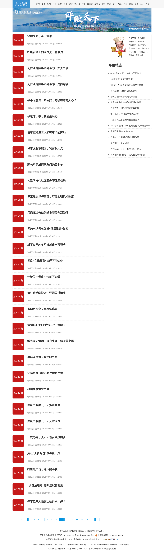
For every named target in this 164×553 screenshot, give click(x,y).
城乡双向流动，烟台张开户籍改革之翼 (50, 341)
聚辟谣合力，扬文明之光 (42, 357)
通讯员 (77, 4)
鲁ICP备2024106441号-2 (84, 535)
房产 (114, 4)
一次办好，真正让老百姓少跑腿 (46, 437)
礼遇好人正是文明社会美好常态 (124, 120)
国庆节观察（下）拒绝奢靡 (43, 405)
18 (98, 519)
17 (92, 519)
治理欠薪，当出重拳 (39, 36)
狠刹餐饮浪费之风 (38, 389)
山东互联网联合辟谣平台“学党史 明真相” (100, 549)
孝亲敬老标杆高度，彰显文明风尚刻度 (50, 196)
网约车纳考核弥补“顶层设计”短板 (47, 228)
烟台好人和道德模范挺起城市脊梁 (125, 102)
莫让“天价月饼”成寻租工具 (43, 453)
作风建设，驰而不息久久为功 (123, 91)
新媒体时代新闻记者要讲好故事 (124, 137)
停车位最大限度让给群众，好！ (46, 501)
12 (67, 519)
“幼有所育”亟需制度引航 (121, 79)
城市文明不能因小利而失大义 (45, 148)
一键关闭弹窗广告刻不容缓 (43, 276)
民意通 (90, 4)
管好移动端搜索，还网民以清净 (46, 292)
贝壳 (147, 4)
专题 (43, 4)
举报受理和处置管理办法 (107, 544)
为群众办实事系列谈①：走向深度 (47, 84)
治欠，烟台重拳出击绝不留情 (123, 96)
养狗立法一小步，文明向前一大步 (125, 149)
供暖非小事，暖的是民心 (42, 116)
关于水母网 (64, 531)
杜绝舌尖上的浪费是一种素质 (45, 52)
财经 (109, 4)
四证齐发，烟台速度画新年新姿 (124, 108)
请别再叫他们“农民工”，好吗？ (46, 324)
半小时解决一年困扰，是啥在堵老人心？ (52, 100)
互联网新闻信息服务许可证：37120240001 (57, 535)
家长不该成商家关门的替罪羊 (45, 164)
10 (56, 519)
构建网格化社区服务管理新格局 (46, 180)
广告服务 (74, 531)
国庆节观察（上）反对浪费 (43, 421)
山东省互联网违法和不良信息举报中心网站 (64, 549)
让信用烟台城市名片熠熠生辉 (45, 373)
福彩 (131, 4)
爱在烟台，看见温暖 (119, 143)
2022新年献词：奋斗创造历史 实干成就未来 (130, 125)
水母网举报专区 (124, 544)
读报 (83, 4)
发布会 (97, 4)
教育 (103, 4)
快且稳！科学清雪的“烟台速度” (124, 114)
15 (82, 519)
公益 (60, 4)
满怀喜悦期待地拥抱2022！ (122, 131)
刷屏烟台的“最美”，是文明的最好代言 (127, 154)
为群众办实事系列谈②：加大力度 (47, 68)
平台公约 (101, 531)
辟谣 (65, 4)
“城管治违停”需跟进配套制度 (45, 485)
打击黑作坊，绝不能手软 (42, 469)
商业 (125, 4)
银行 (120, 4)
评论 (54, 4)
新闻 (38, 4)
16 (87, 519)
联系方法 (83, 531)
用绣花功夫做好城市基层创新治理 (47, 212)
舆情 (71, 4)
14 (77, 519)
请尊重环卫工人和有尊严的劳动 (46, 132)
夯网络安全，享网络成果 (42, 308)
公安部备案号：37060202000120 (110, 535)
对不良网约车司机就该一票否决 (46, 244)
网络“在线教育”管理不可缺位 (45, 260)
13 (72, 519)
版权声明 (92, 531)
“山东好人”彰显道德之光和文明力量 (126, 85)
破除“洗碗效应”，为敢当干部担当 (125, 73)
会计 (142, 4)
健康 (136, 4)
